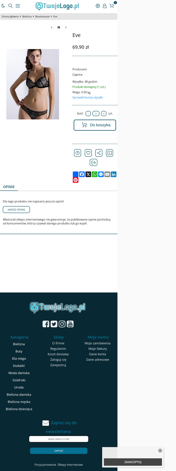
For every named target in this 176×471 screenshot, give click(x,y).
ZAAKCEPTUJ (132, 462)
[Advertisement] (88, 251)
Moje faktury (144, 334)
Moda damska (30, 358)
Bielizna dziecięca (31, 394)
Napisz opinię (19, 194)
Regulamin (87, 334)
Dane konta (144, 339)
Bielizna (30, 16)
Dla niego (31, 343)
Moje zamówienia (144, 328)
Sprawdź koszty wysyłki (123, 97)
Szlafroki (30, 365)
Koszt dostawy (87, 339)
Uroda (31, 372)
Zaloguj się (87, 344)
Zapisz (88, 435)
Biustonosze (46, 16)
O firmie (87, 328)
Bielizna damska (31, 379)
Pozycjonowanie (74, 450)
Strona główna (13, 16)
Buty (31, 336)
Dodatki (31, 351)
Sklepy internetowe (99, 450)
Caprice (113, 75)
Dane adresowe (144, 344)
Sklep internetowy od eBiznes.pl (88, 459)
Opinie (12, 171)
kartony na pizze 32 (35, 465)
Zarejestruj (87, 350)
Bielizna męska (31, 387)
